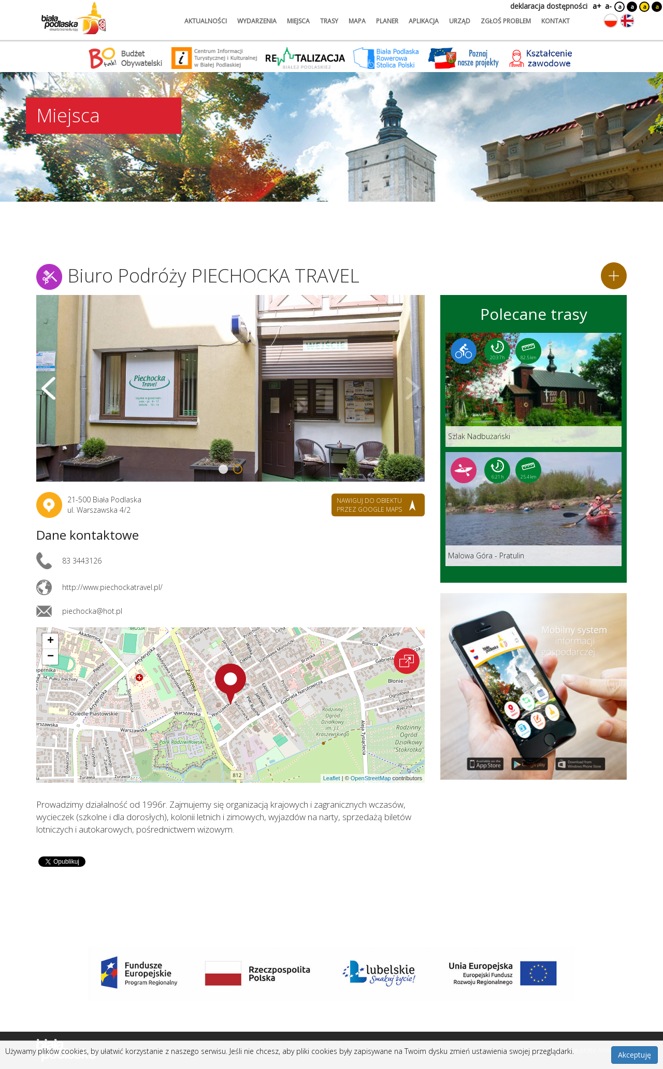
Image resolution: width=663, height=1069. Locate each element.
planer (387, 21)
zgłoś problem (506, 21)
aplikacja (424, 21)
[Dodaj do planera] (614, 275)
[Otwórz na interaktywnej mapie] (407, 661)
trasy (329, 21)
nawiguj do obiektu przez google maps (369, 505)
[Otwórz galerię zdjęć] (230, 388)
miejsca (298, 21)
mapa (357, 21)
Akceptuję (634, 1055)
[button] (230, 684)
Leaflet (331, 778)
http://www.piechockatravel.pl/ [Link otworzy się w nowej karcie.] (112, 587)
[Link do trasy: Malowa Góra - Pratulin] (533, 509)
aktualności (205, 21)
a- (608, 6)
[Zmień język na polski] (610, 20)
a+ (596, 6)
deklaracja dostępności (548, 6)
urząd (459, 21)
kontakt (555, 21)
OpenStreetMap (371, 778)
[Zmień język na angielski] (627, 20)
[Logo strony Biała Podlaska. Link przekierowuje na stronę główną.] (73, 18)
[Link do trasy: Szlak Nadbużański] (533, 390)
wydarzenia (257, 21)
